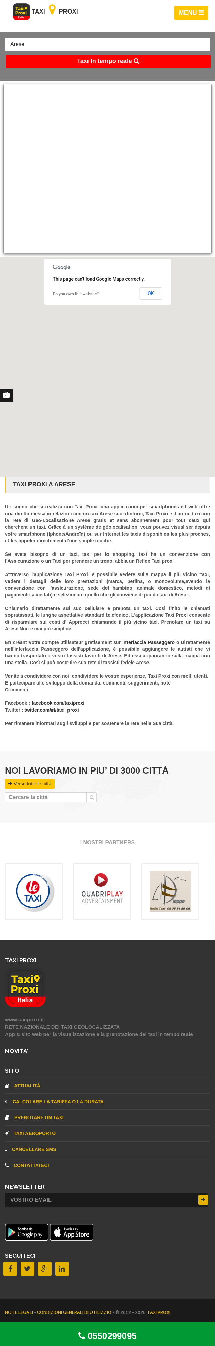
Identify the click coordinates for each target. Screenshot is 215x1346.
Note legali (19, 1312)
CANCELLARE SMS (30, 1149)
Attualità (22, 1085)
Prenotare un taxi (34, 1117)
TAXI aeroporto (30, 1133)
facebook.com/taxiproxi (58, 703)
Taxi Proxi (45, 11)
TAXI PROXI (158, 1312)
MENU (191, 12)
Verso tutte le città (29, 783)
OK (151, 293)
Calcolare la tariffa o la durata (54, 1101)
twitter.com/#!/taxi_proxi (51, 710)
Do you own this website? (76, 293)
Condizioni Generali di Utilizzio (74, 1312)
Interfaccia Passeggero (149, 642)
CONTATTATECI (27, 1165)
